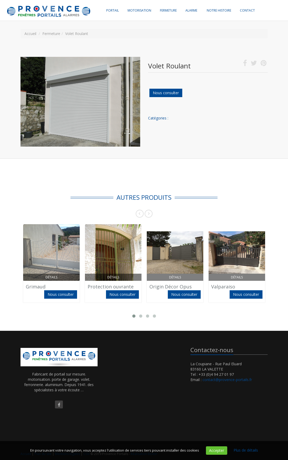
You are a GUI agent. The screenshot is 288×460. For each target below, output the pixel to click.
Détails (51, 277)
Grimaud (36, 286)
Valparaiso (223, 286)
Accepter (216, 450)
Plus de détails (246, 450)
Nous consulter (166, 92)
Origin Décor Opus (170, 286)
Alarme (191, 10)
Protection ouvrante (111, 286)
